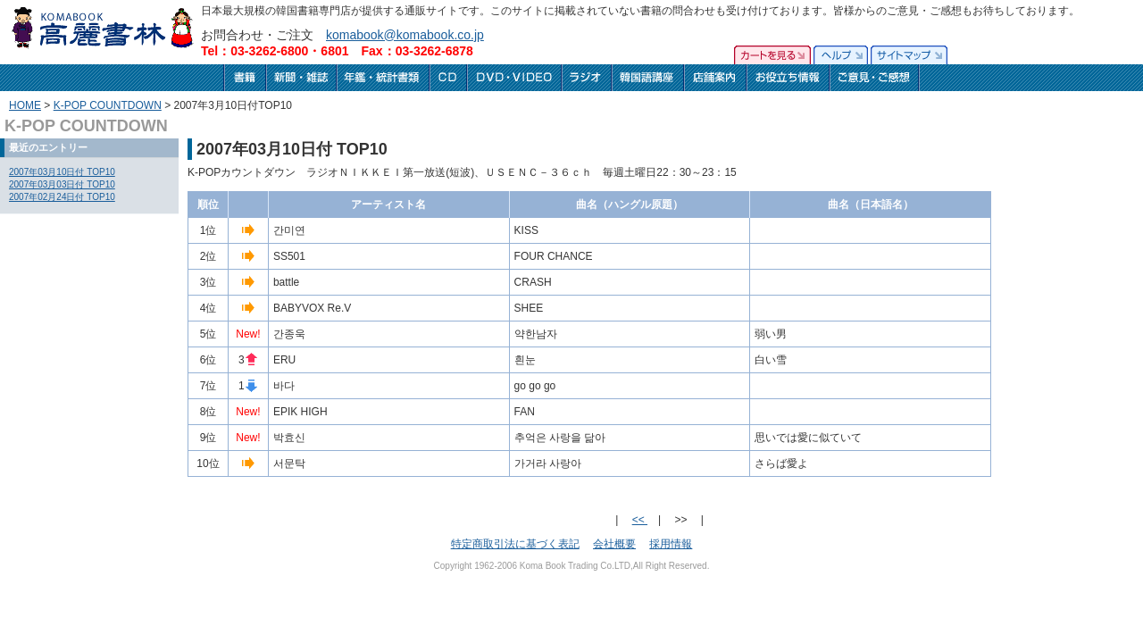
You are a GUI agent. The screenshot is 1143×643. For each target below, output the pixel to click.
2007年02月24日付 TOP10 (62, 197)
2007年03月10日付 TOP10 (62, 172)
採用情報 (670, 544)
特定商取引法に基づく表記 (515, 544)
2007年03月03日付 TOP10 (62, 184)
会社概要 (614, 544)
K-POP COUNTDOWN (108, 105)
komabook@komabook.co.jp (405, 35)
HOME (25, 105)
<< (639, 520)
